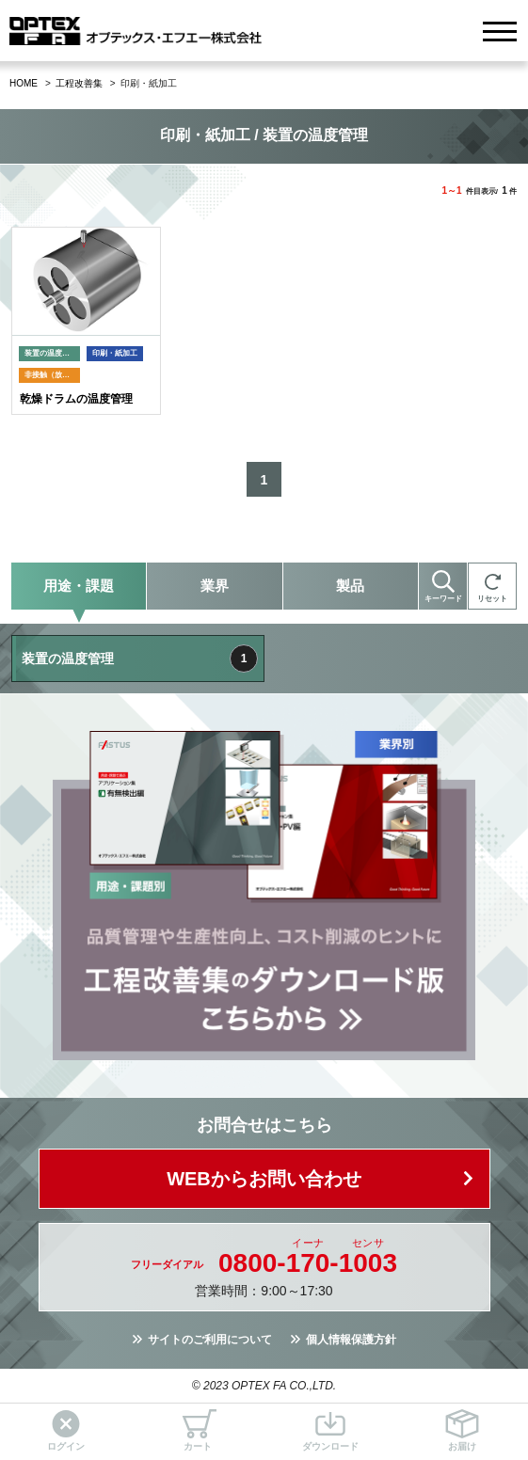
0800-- (307, 1263)
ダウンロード (330, 1430)
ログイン (66, 1430)
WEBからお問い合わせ (264, 1178)
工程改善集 (79, 83)
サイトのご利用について (210, 1339)
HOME (23, 83)
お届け (462, 1430)
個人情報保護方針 (351, 1339)
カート (197, 1430)
